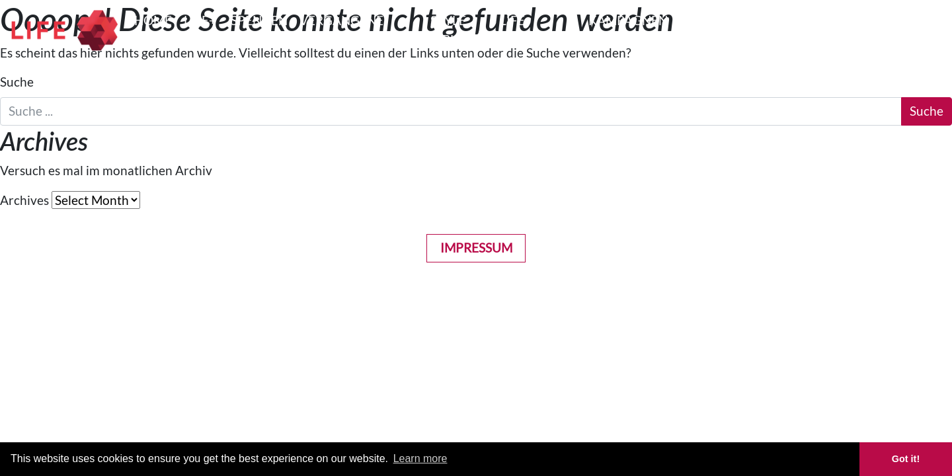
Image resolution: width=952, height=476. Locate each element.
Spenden (259, 20)
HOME (153, 20)
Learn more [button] (420, 458)
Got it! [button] (906, 459)
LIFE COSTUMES (533, 30)
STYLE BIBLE (448, 30)
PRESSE (701, 20)
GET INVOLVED (767, 30)
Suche (17, 81)
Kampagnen (628, 20)
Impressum (476, 247)
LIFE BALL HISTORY (858, 30)
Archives (24, 200)
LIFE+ (200, 20)
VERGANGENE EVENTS (341, 30)
